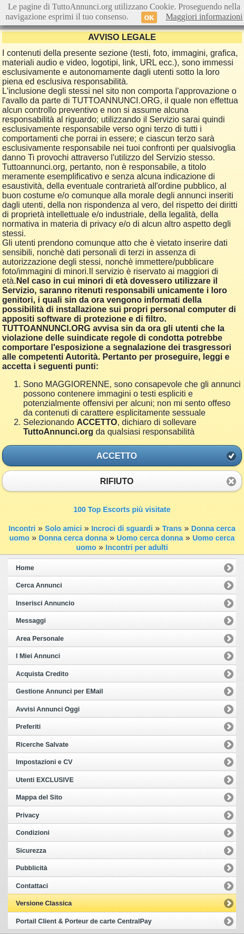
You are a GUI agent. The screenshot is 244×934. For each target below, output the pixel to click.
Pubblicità (31, 868)
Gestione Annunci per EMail (59, 691)
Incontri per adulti (136, 547)
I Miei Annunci (38, 656)
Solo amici (63, 528)
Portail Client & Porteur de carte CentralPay (84, 921)
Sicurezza (31, 850)
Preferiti (28, 726)
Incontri (21, 528)
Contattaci (32, 886)
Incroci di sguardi (122, 528)
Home (25, 568)
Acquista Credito (42, 674)
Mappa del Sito (39, 797)
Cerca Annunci (39, 585)
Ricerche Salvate (42, 744)
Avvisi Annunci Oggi (48, 709)
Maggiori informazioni (203, 16)
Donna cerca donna (73, 538)
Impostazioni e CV (44, 762)
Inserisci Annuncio (45, 603)
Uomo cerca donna (149, 538)
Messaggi (31, 620)
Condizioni (33, 832)
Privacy (27, 815)
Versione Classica (44, 903)
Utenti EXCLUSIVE (45, 780)
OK (149, 17)
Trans (172, 528)
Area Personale (40, 638)
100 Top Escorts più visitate (121, 509)
